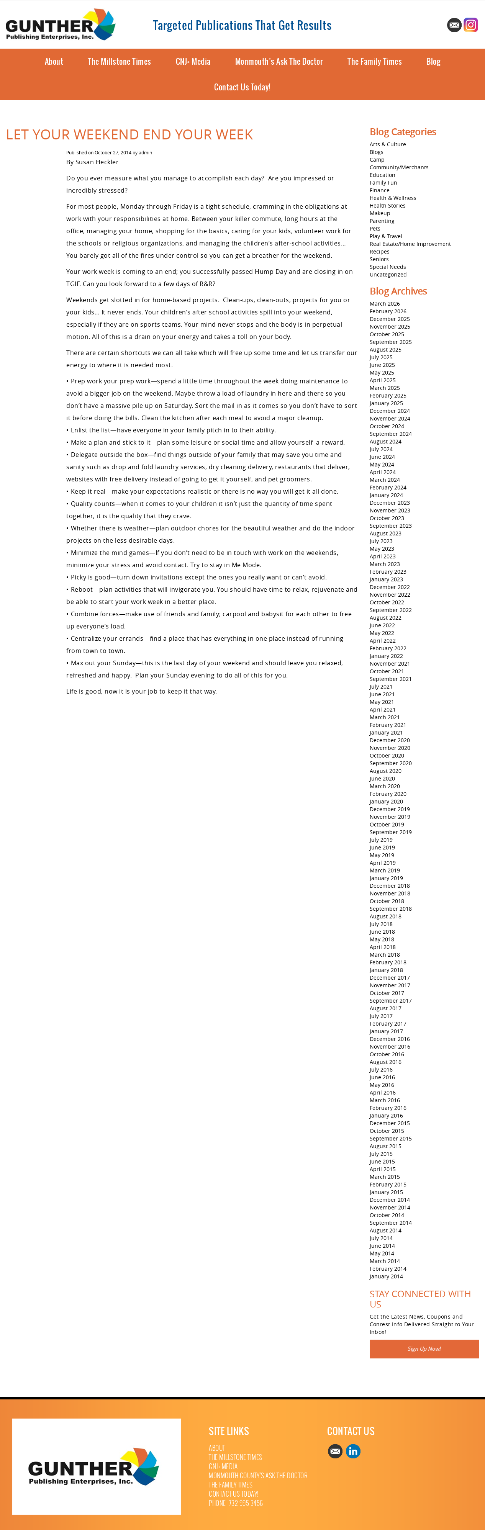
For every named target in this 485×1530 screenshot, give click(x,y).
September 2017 (391, 1000)
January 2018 (386, 970)
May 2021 (382, 701)
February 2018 (388, 962)
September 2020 (391, 763)
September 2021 (391, 678)
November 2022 (390, 594)
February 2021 (388, 724)
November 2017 (390, 985)
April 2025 (383, 380)
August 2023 (385, 533)
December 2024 (390, 410)
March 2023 (385, 564)
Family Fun (383, 182)
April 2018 (383, 947)
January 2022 (386, 655)
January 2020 (386, 801)
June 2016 (382, 1077)
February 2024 (388, 487)
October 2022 (387, 602)
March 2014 (385, 1261)
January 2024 (386, 495)
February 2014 (388, 1268)
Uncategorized (388, 274)
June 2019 (382, 847)
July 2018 (381, 924)
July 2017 (381, 1015)
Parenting (382, 220)
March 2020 (385, 786)
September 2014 (391, 1222)
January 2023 (386, 579)
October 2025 (387, 334)
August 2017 (385, 1008)
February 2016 (388, 1107)
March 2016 (385, 1100)
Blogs (376, 151)
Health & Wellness (393, 197)
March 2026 (385, 303)
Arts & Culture (388, 144)
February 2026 (388, 311)
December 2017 (390, 977)
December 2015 (390, 1123)
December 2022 (390, 587)
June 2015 (382, 1161)
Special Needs (388, 266)
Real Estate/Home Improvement (410, 243)
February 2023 (388, 571)
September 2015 (391, 1138)
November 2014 (390, 1207)
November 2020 (390, 747)
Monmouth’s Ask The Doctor (279, 61)
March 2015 (385, 1176)
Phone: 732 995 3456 (236, 1503)
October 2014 (387, 1215)
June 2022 (382, 625)
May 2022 (382, 633)
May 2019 (382, 855)
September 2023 (391, 525)
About (54, 61)
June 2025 (382, 364)
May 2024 (382, 464)
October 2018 (387, 901)
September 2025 (391, 341)
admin (145, 152)
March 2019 (385, 870)
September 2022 (391, 610)
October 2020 (387, 755)
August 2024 (385, 441)
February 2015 (388, 1184)
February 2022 (388, 648)
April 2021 (383, 709)
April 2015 (383, 1169)
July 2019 (381, 839)
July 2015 (381, 1153)
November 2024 (390, 418)
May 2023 (382, 548)
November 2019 (390, 816)
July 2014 (381, 1238)
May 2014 (382, 1253)
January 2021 (386, 732)
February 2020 (388, 793)
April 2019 (383, 862)
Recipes (380, 251)
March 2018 (385, 954)
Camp (377, 159)
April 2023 (383, 556)
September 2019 (391, 832)
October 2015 (387, 1130)
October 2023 (387, 518)
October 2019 (387, 824)
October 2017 (387, 993)
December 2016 (390, 1038)
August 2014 (385, 1230)
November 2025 (390, 326)
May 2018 (382, 939)
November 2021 (390, 663)
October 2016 (387, 1054)
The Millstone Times (119, 61)
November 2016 (390, 1046)
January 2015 (386, 1192)
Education (382, 174)
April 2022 (383, 640)
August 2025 (385, 349)
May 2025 (382, 372)
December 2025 (390, 318)
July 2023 (381, 541)
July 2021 (381, 686)
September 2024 (391, 433)
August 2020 (385, 770)
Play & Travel (386, 236)
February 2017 (388, 1023)
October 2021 (387, 671)
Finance (380, 190)
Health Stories (388, 205)
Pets (375, 228)
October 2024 (387, 426)
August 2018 (385, 916)
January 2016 (386, 1115)
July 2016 (381, 1069)
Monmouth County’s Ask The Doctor (258, 1476)
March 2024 (385, 479)
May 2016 (382, 1084)
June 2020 (382, 778)
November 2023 (390, 510)
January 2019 (386, 878)
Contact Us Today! (242, 87)
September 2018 (391, 908)
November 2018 (390, 893)
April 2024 (383, 472)
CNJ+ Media (193, 61)
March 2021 (385, 717)
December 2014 (390, 1199)
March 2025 (385, 387)
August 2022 (385, 617)
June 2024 (382, 456)
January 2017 (386, 1031)
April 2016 (383, 1092)
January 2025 (386, 403)
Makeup (380, 213)
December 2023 (390, 502)
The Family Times (374, 61)
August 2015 (385, 1146)
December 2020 (390, 740)
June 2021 (382, 694)
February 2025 (388, 395)
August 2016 (385, 1061)
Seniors (379, 259)
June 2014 (382, 1245)
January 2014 (386, 1276)
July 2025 (381, 357)
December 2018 (390, 885)
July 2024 (381, 449)
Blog (433, 61)
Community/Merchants (399, 167)
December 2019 (390, 809)
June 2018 (382, 931)
